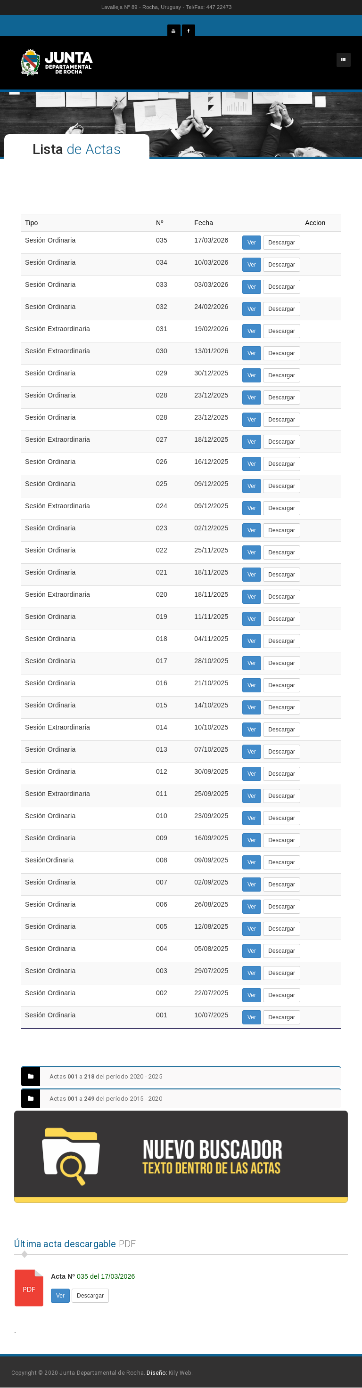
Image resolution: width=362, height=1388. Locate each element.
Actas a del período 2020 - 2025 (91, 1076)
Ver (251, 242)
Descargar (281, 242)
